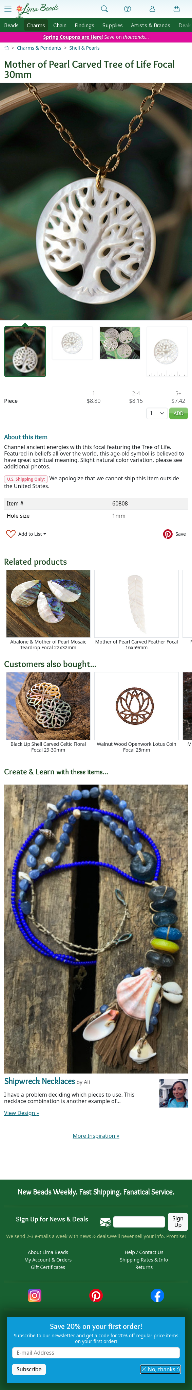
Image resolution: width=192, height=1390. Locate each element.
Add (179, 413)
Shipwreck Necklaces (39, 1081)
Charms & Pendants (39, 48)
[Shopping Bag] (176, 9)
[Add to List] (26, 534)
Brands (150, 25)
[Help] (127, 9)
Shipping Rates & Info (144, 1260)
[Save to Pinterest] (174, 534)
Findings (84, 25)
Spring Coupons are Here (72, 37)
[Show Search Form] (104, 9)
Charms (36, 25)
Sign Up (178, 1222)
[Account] (152, 9)
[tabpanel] (96, 201)
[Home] (6, 48)
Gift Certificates (48, 1267)
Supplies (112, 25)
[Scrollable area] (98, 610)
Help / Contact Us (143, 1252)
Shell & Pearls (84, 48)
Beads (11, 25)
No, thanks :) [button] (160, 1369)
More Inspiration (96, 1135)
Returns (144, 1267)
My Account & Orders (48, 1260)
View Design (21, 1113)
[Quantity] (157, 413)
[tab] (25, 351)
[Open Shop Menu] (8, 9)
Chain (59, 25)
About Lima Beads (48, 1252)
